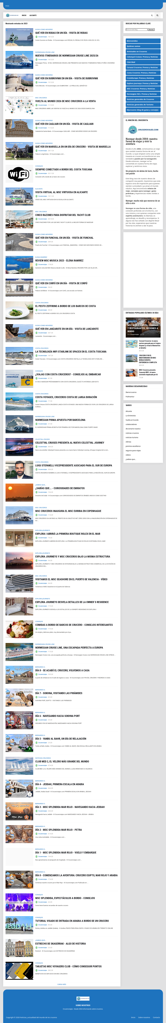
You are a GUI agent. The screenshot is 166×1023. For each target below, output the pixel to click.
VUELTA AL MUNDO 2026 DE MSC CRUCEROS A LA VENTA (65, 101)
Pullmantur (130, 396)
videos (128, 455)
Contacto (156, 1017)
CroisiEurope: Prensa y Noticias (140, 78)
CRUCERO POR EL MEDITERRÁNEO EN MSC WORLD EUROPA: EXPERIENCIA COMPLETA (148, 358)
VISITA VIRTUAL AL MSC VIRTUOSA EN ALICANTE (61, 192)
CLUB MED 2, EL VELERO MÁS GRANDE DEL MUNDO (62, 761)
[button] (152, 15)
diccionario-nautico (133, 429)
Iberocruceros (131, 392)
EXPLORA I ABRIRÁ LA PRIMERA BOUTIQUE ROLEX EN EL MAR (67, 533)
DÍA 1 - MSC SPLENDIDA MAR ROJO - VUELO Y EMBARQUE (65, 852)
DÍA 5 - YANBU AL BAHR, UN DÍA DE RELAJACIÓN (60, 738)
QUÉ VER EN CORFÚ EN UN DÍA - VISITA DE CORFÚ (61, 283)
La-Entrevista (131, 415)
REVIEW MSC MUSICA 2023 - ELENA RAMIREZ (59, 260)
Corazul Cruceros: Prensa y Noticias (142, 67)
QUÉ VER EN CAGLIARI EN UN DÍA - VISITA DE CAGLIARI (64, 123)
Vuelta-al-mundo (132, 420)
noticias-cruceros (132, 433)
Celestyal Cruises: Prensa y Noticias (142, 57)
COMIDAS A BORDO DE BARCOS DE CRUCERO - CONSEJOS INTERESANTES (74, 624)
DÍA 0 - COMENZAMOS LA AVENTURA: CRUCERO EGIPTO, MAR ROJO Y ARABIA (76, 875)
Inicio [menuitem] (24, 15)
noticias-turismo (132, 437)
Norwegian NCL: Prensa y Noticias (142, 94)
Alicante (129, 411)
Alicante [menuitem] (33, 15)
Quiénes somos (133, 46)
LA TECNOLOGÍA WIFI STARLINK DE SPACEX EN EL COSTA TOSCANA (70, 351)
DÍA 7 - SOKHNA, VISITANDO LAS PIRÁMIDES (58, 693)
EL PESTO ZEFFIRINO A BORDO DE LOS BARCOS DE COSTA (65, 306)
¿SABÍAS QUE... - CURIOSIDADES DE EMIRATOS (60, 488)
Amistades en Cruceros (137, 51)
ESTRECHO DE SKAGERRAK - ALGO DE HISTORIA (60, 943)
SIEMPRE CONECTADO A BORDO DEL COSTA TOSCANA (63, 169)
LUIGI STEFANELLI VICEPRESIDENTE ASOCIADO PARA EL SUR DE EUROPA (73, 465)
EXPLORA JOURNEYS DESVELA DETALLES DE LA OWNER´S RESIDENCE (72, 602)
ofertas (128, 442)
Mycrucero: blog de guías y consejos (142, 110)
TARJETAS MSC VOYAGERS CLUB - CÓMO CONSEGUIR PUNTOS (68, 966)
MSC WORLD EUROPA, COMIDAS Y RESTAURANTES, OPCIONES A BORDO (143, 328)
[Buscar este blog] (137, 29)
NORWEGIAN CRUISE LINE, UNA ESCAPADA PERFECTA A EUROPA (69, 647)
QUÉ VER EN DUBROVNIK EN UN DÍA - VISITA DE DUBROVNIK (66, 78)
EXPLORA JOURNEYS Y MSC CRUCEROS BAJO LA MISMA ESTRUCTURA (72, 556)
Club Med (131, 62)
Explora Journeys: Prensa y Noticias (142, 83)
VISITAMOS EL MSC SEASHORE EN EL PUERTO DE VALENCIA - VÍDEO (71, 579)
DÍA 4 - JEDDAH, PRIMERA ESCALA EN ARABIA (59, 784)
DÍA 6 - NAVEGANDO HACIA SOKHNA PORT (57, 715)
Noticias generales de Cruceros (140, 99)
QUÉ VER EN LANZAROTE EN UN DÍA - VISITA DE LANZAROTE (67, 328)
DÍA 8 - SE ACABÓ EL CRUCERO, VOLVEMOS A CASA (62, 670)
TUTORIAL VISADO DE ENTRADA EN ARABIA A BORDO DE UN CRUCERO (72, 920)
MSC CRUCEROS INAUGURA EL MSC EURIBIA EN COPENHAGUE (68, 511)
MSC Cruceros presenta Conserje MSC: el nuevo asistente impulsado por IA (148, 372)
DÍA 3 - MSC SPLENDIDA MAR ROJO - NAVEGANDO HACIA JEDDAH (70, 807)
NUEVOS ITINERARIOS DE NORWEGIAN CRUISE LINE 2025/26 (66, 55)
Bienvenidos (132, 41)
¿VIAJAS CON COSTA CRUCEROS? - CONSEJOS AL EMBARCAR (68, 374)
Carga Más (61, 984)
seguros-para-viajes (133, 450)
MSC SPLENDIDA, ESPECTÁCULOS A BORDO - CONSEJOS (65, 898)
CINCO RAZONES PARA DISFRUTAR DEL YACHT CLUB (62, 215)
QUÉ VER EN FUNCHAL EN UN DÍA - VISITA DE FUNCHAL (64, 237)
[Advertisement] (143, 270)
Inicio (7, 6)
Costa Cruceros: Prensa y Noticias (141, 72)
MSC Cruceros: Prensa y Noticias (141, 88)
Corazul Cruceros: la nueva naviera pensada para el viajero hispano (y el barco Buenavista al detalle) (150, 344)
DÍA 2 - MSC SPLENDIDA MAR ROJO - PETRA (58, 829)
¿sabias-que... (131, 459)
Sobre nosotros (144, 1017)
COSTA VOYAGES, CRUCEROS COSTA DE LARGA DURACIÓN (66, 397)
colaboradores (131, 424)
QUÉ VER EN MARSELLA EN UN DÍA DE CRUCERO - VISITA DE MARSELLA (73, 146)
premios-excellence (133, 446)
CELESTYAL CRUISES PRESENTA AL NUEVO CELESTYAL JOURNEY (69, 442)
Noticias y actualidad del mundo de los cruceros (38, 1017)
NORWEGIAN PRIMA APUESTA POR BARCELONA (60, 419)
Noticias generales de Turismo (140, 104)
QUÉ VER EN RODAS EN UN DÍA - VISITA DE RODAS (61, 32)
